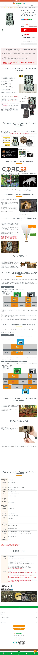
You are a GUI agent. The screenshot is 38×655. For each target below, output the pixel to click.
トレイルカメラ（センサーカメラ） (14, 7)
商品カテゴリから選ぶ (6, 7)
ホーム (2, 7)
